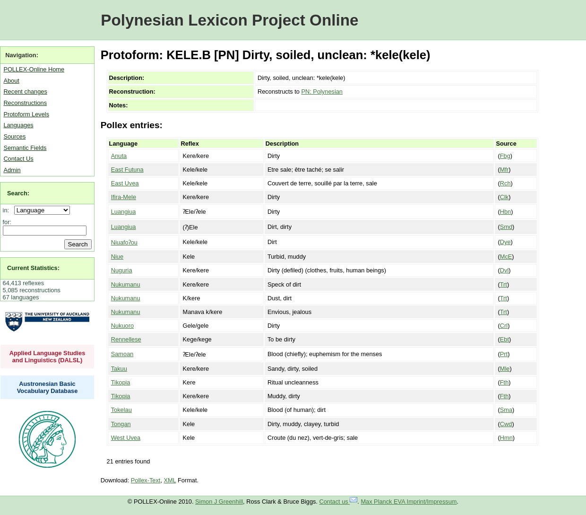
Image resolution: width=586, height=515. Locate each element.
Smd (506, 226)
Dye (505, 241)
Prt (504, 354)
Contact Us (18, 158)
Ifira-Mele (123, 197)
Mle (505, 368)
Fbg (505, 155)
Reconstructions (25, 102)
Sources (14, 136)
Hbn (505, 211)
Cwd (506, 424)
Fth (504, 382)
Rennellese (126, 339)
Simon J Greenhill (219, 501)
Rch (505, 183)
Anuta (119, 155)
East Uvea (125, 183)
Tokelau (121, 409)
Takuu (119, 368)
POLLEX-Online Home (33, 69)
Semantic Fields (24, 147)
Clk (504, 197)
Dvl (504, 270)
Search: (18, 193)
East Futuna (127, 169)
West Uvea (125, 437)
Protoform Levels (26, 114)
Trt (503, 284)
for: (7, 222)
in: (8, 210)
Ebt (504, 339)
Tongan (121, 424)
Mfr (504, 169)
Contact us (338, 501)
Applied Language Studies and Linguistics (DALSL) (47, 356)
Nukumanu (125, 284)
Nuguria (121, 270)
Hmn (506, 437)
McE (506, 256)
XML (170, 480)
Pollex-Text (146, 480)
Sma (506, 409)
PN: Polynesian (322, 91)
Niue (117, 256)
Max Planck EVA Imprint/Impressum (409, 501)
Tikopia (120, 382)
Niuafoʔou (124, 242)
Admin (11, 170)
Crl (504, 325)
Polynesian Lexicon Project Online (229, 20)
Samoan (122, 354)
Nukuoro (122, 325)
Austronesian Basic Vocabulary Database (47, 387)
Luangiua (123, 211)
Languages (18, 125)
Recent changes (25, 91)
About (11, 80)
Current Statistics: (33, 267)
